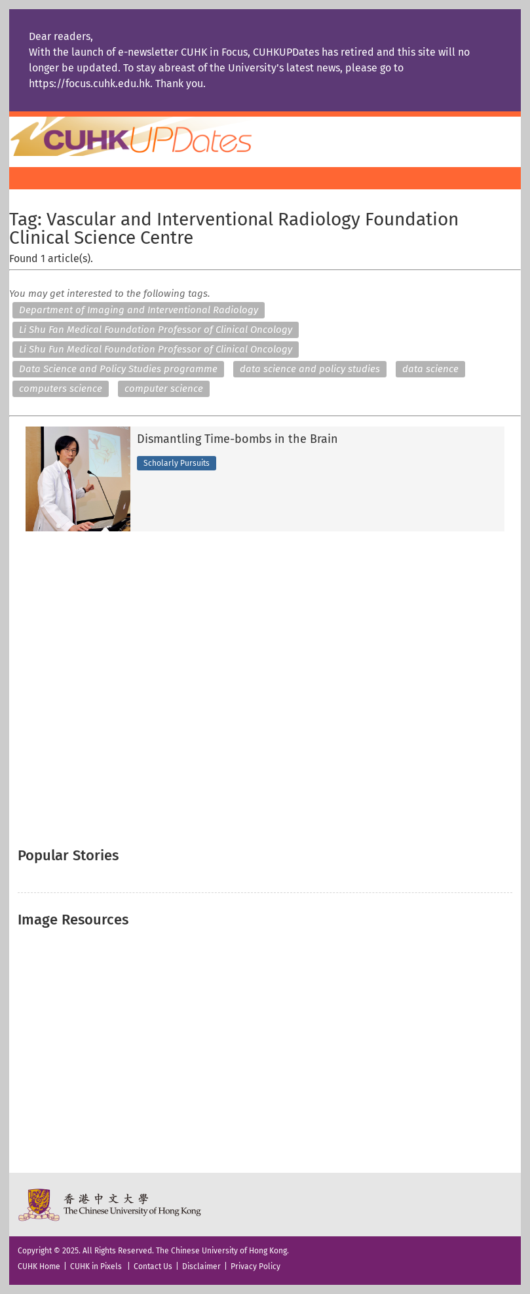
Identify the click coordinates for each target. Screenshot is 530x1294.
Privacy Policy (255, 1266)
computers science (60, 388)
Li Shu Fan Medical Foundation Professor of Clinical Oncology (155, 329)
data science (430, 369)
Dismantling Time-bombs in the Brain (237, 439)
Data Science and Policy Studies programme (118, 369)
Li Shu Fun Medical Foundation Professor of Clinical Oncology (155, 349)
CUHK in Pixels (96, 1266)
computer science (163, 388)
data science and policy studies (310, 369)
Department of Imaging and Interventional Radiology (138, 310)
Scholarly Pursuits (176, 463)
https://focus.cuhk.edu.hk (89, 83)
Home (155, 136)
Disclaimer (201, 1266)
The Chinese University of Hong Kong (110, 1204)
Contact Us (153, 1266)
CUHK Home (39, 1266)
